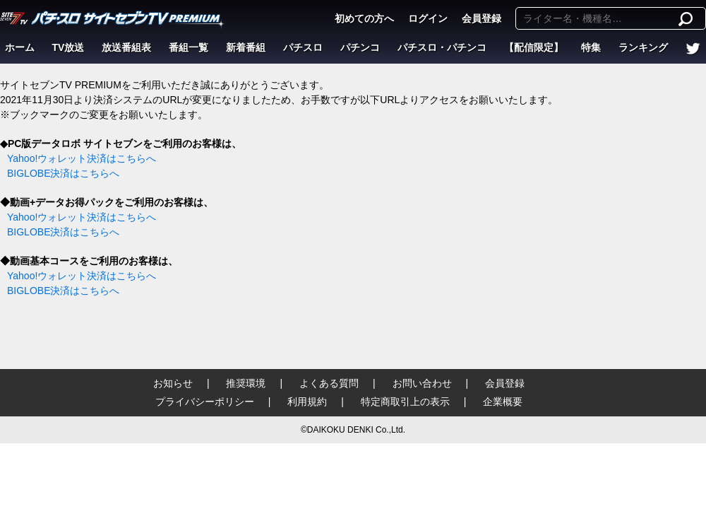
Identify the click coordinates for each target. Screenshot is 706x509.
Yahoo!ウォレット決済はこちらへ (81, 158)
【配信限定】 (533, 47)
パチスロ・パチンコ (441, 47)
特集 (591, 47)
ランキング (643, 47)
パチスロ (303, 47)
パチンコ (360, 47)
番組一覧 (188, 47)
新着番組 (245, 47)
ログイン (428, 18)
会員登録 (481, 18)
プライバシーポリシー (204, 401)
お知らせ (173, 383)
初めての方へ (364, 18)
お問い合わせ (422, 383)
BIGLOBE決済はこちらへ (63, 173)
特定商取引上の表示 (405, 401)
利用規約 (307, 401)
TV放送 (68, 47)
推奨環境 (245, 383)
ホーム (20, 47)
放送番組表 (126, 47)
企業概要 (502, 401)
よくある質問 (329, 383)
